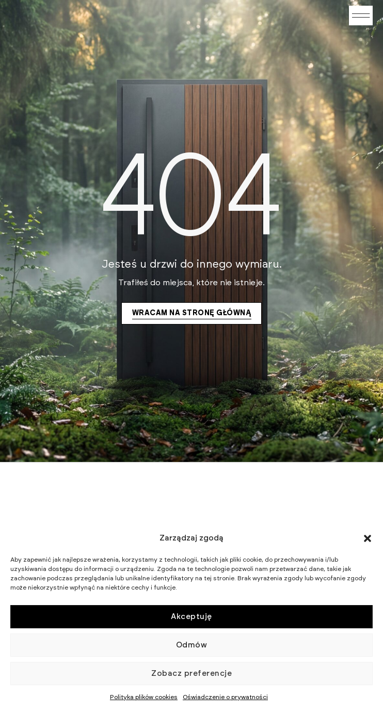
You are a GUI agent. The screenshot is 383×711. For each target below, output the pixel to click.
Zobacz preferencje (191, 673)
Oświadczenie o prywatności (225, 697)
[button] (367, 538)
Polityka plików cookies (144, 697)
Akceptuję (191, 617)
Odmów (192, 645)
